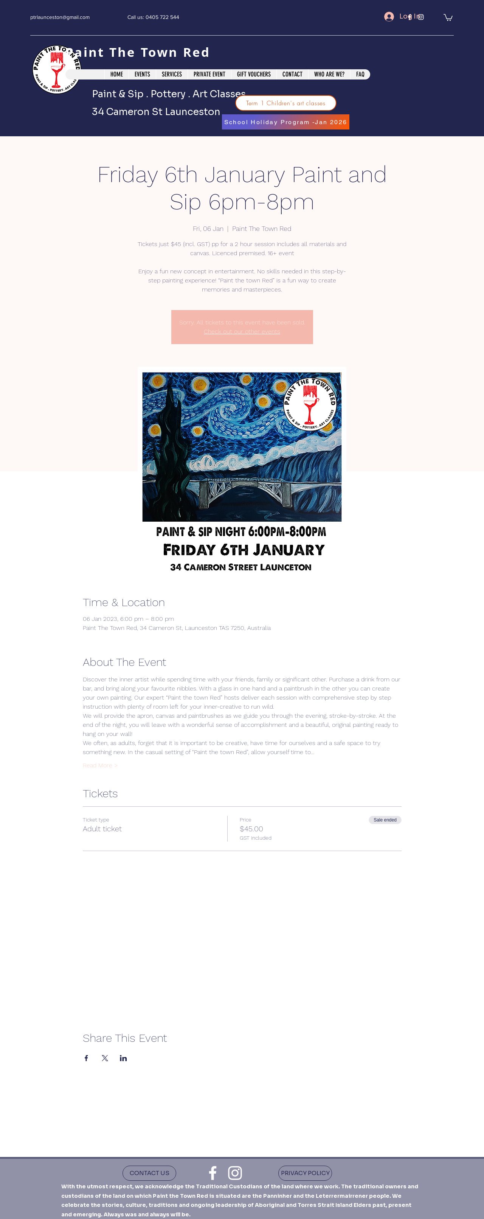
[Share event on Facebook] (86, 1058)
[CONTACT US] (149, 1173)
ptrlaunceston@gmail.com (60, 17)
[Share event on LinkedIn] (123, 1058)
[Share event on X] (105, 1058)
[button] (448, 17)
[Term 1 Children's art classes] (286, 103)
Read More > (100, 765)
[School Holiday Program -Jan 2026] (285, 121)
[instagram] (235, 1173)
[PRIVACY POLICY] (305, 1173)
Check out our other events (242, 331)
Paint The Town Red (140, 52)
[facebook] (212, 1173)
